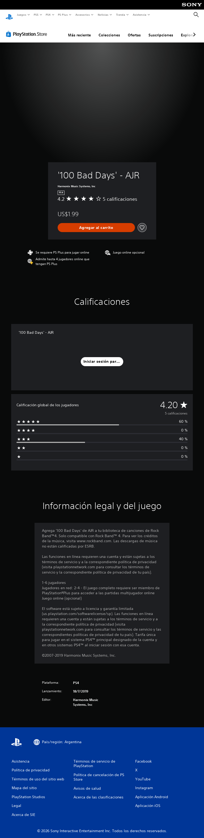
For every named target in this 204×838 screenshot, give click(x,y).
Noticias (103, 14)
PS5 (36, 14)
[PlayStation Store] (27, 29)
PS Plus (63, 14)
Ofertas (134, 30)
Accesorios (82, 14)
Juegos (21, 14)
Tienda (120, 14)
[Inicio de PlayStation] (9, 15)
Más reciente (79, 30)
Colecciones (109, 30)
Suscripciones (160, 30)
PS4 (48, 14)
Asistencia (139, 14)
